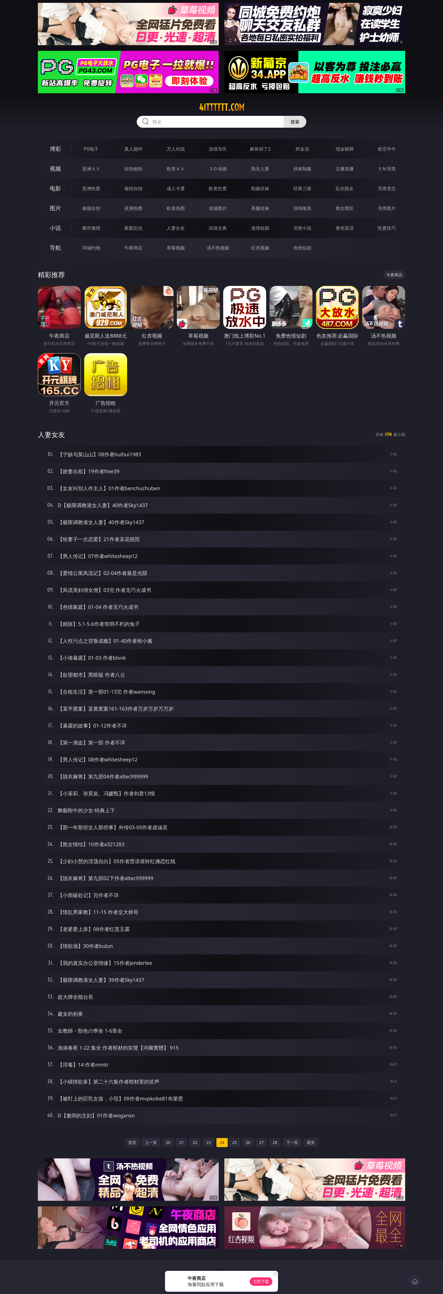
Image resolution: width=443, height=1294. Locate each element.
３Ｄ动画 (218, 169)
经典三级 (302, 188)
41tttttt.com (221, 107)
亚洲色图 (133, 208)
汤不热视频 (218, 248)
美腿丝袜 (260, 208)
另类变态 (387, 188)
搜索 (294, 122)
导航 (55, 247)
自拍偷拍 (133, 169)
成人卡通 (176, 188)
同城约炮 (91, 248)
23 (208, 1142)
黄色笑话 (345, 228)
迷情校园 (260, 228)
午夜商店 (133, 248)
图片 (55, 208)
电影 (55, 188)
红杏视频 (260, 248)
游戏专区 (218, 149)
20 (168, 1142)
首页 (132, 1142)
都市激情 (91, 228)
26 (248, 1142)
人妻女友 (176, 228)
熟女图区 (345, 208)
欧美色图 (176, 208)
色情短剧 (302, 248)
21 (181, 1142)
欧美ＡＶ (176, 169)
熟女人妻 (260, 169)
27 (261, 1142)
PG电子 (91, 149)
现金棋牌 (345, 149)
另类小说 (302, 228)
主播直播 (345, 169)
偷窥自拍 (91, 208)
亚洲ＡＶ (91, 169)
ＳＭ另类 (387, 169)
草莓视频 (176, 248)
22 (195, 1142)
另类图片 (387, 208)
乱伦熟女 (345, 188)
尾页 (311, 1142)
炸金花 (302, 149)
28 (275, 1142)
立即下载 (261, 1281)
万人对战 (176, 149)
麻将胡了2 (260, 149)
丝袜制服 (302, 169)
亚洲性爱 (91, 188)
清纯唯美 (302, 208)
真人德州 (133, 149)
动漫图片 (218, 208)
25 (234, 1142)
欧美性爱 (218, 188)
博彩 (55, 149)
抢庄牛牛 (387, 149)
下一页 (292, 1142)
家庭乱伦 (133, 228)
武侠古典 (218, 228)
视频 (55, 168)
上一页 (151, 1142)
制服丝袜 (260, 188)
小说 (55, 228)
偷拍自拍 (133, 188)
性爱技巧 (387, 228)
